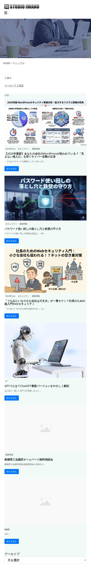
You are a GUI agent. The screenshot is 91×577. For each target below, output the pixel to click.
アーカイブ (11, 554)
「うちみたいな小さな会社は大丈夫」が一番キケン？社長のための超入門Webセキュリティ (44, 302)
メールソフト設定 (14, 85)
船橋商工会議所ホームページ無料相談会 (28, 459)
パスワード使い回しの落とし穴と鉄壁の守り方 (32, 229)
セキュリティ (23, 148)
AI (6, 381)
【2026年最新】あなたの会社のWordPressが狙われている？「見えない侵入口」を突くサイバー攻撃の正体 (44, 155)
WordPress (10, 148)
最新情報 (36, 148)
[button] (45, 13)
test (6, 529)
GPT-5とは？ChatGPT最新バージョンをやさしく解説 (36, 386)
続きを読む (11, 168)
